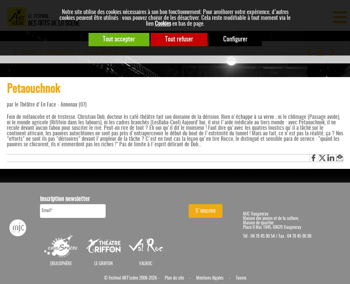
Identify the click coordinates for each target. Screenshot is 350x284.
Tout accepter (119, 39)
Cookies (163, 24)
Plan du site (174, 278)
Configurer (235, 39)
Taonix (241, 278)
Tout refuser (179, 39)
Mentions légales (210, 278)
